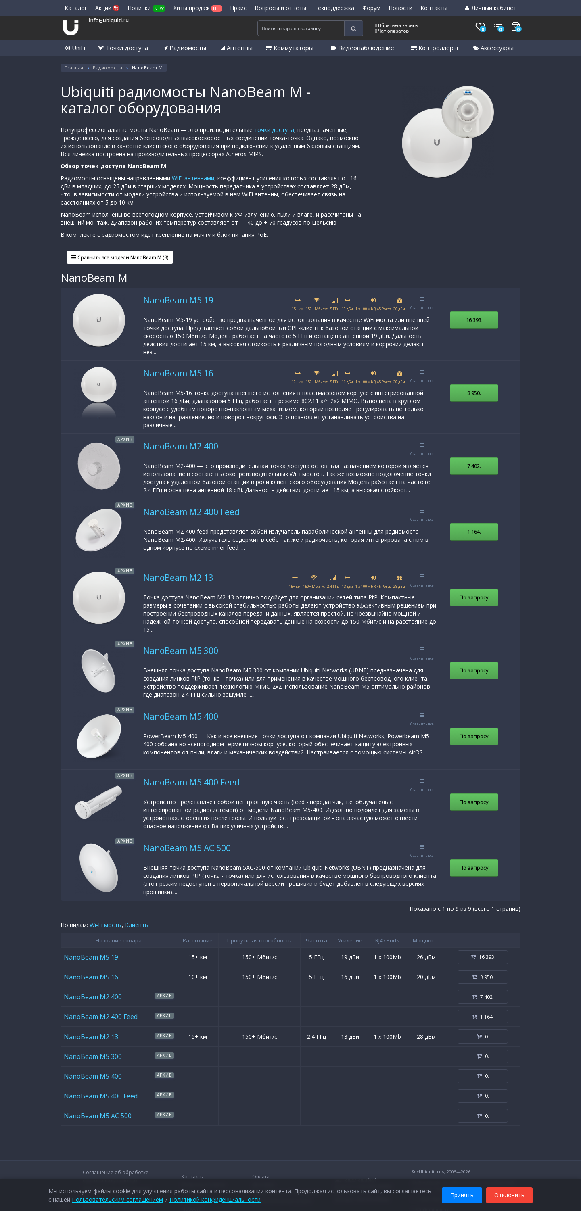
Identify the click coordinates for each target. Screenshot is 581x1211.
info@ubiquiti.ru (109, 20)
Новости (400, 8)
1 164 (474, 531)
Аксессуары (493, 48)
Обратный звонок (396, 25)
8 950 (474, 393)
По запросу (474, 597)
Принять (462, 1194)
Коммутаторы (289, 48)
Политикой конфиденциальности (215, 1199)
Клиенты (137, 925)
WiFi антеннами (193, 178)
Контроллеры (434, 48)
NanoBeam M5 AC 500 (187, 848)
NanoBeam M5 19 (178, 300)
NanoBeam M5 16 (178, 373)
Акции (107, 8)
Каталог (76, 8)
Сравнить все (422, 303)
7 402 (474, 466)
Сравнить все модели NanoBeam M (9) (119, 257)
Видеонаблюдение (362, 48)
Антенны (236, 48)
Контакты (433, 8)
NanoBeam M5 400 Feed (191, 782)
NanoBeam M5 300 (180, 650)
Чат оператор (392, 30)
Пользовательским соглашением (117, 1199)
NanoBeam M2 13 (178, 577)
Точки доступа (123, 48)
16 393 (474, 320)
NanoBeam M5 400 (180, 716)
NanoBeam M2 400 (180, 446)
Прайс (238, 8)
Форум (371, 8)
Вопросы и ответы (280, 8)
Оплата (261, 1176)
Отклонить (509, 1194)
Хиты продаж (197, 8)
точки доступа (274, 130)
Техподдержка (334, 8)
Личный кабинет (490, 8)
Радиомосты (184, 48)
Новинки (146, 8)
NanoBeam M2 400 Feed (191, 512)
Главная (74, 68)
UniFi (75, 48)
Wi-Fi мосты (106, 925)
